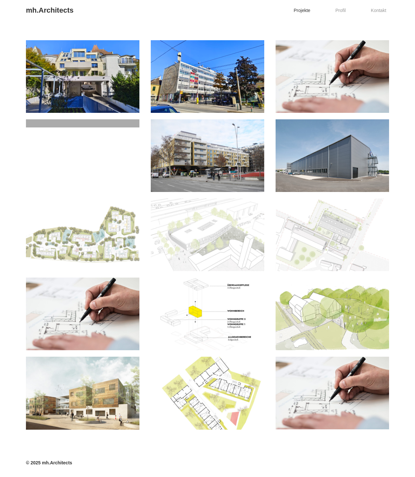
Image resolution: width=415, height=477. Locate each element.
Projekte (316, 10)
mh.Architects (50, 10)
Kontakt (381, 10)
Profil (349, 10)
